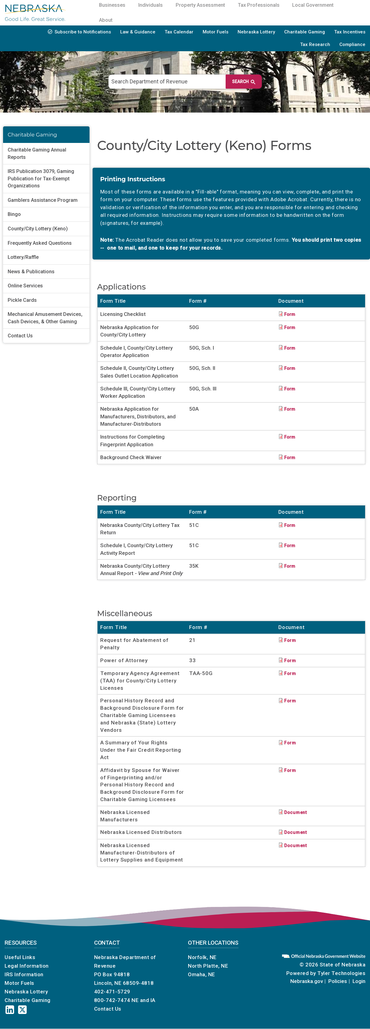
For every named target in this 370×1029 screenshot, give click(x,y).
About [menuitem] (107, 20)
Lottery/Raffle (23, 257)
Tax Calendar (179, 32)
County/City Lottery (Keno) (38, 229)
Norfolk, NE (202, 957)
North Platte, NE (208, 966)
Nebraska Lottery (256, 32)
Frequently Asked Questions (40, 243)
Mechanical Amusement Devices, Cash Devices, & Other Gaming (45, 317)
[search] (182, 81)
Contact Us (20, 336)
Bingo (14, 214)
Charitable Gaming (304, 32)
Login (359, 981)
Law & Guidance (137, 32)
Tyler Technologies (341, 973)
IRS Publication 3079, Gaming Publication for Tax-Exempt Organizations (41, 178)
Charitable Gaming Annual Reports (37, 153)
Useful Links (20, 957)
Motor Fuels (215, 32)
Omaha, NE (201, 974)
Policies (337, 981)
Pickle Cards (22, 300)
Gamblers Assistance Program (43, 200)
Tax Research (315, 44)
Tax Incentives (349, 32)
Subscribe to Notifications (83, 32)
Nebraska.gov (306, 981)
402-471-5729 (112, 992)
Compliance (352, 44)
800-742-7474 (112, 1000)
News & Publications (31, 272)
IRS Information (24, 974)
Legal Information (27, 966)
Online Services (25, 286)
